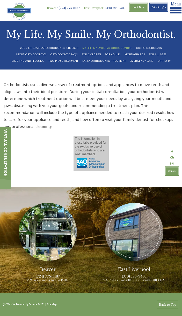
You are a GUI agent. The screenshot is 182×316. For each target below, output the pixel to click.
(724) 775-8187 (69, 8)
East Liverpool (93, 8)
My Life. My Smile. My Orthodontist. (107, 48)
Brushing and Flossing (27, 61)
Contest (172, 171)
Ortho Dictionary (149, 48)
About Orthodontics (31, 54)
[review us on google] (172, 158)
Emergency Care (141, 61)
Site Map (51, 304)
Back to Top (167, 304)
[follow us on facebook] (172, 152)
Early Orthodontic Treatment (104, 61)
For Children (91, 54)
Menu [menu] (175, 8)
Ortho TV (164, 61)
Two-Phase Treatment (63, 61)
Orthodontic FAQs (63, 54)
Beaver (51, 8)
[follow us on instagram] (172, 164)
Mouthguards (135, 54)
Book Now (138, 7)
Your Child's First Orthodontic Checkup (49, 48)
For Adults (112, 54)
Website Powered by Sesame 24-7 (24, 304)
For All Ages (157, 54)
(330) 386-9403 (115, 8)
